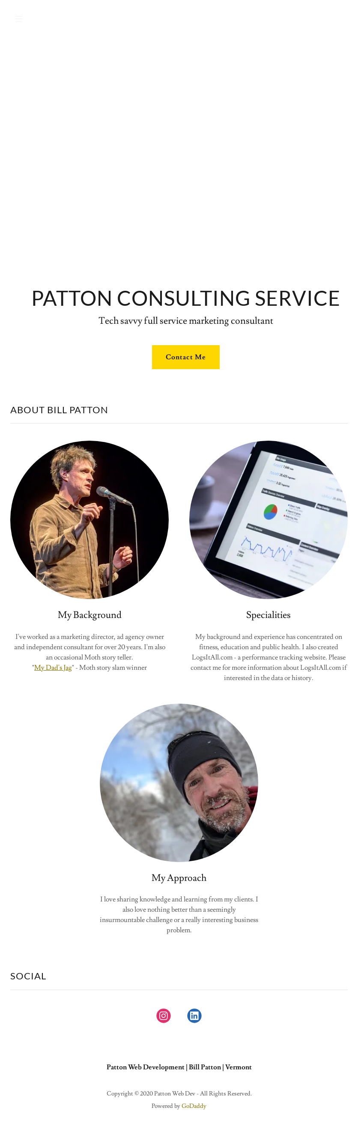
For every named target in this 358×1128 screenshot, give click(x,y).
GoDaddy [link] (194, 1106)
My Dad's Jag (53, 667)
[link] (163, 1017)
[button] (49, 18)
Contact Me (186, 357)
